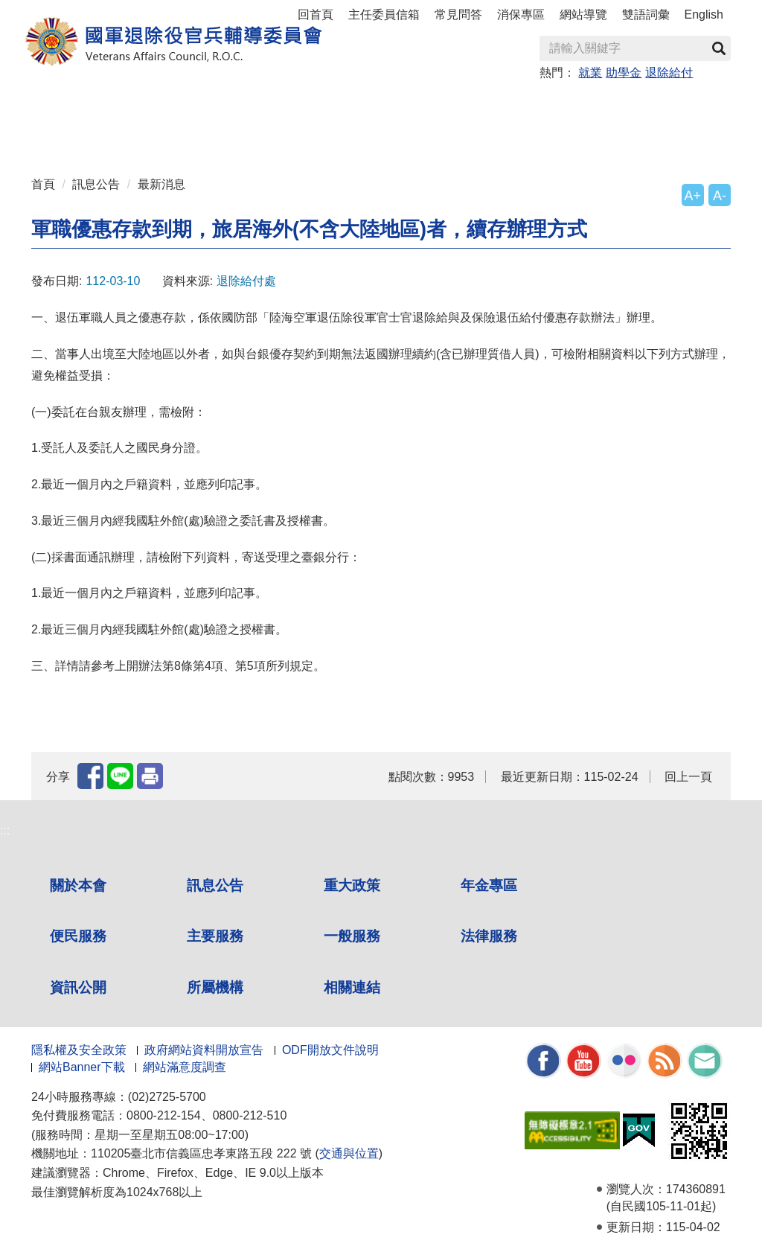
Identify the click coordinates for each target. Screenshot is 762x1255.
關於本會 (78, 885)
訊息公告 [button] (149, 105)
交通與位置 (349, 1153)
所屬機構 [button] (149, 135)
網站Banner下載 (82, 1067)
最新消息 (161, 184)
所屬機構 (215, 987)
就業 (590, 72)
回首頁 (315, 14)
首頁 (43, 184)
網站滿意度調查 (184, 1067)
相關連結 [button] (228, 135)
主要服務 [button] (465, 105)
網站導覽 (583, 14)
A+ (693, 195)
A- (719, 195)
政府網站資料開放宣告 (203, 1050)
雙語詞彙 (646, 14)
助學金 (623, 72)
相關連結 (352, 987)
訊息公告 (96, 184)
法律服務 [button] (623, 105)
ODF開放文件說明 (330, 1050)
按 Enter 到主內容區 (67, 10)
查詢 (719, 48)
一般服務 (352, 936)
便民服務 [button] (386, 105)
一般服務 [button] (544, 105)
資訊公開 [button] (70, 135)
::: (36, 98)
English (704, 14)
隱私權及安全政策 (79, 1050)
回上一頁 (688, 776)
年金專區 (307, 105)
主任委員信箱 (384, 14)
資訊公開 (78, 987)
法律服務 (489, 936)
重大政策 (228, 105)
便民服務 (78, 936)
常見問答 (458, 14)
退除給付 (669, 72)
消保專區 (521, 14)
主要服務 (215, 936)
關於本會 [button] (70, 105)
